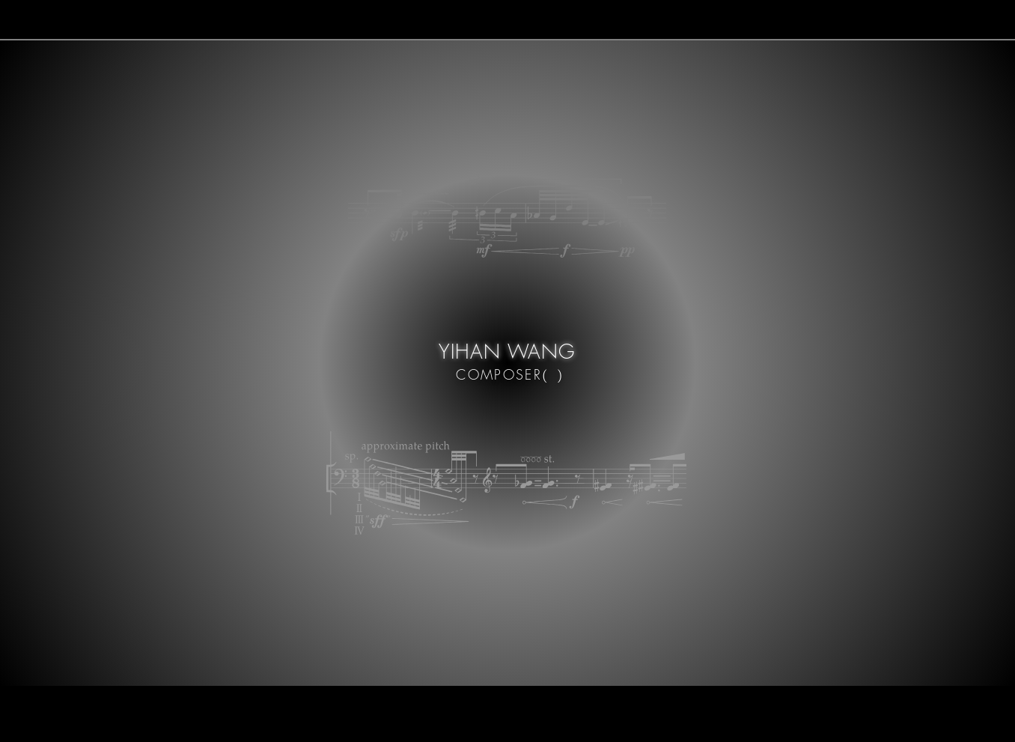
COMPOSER (496, 374)
